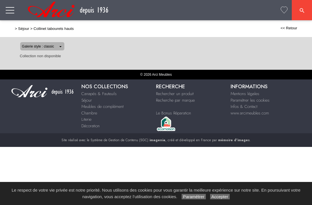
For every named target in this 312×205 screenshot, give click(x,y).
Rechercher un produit (175, 94)
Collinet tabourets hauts (43, 28)
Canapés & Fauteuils (99, 94)
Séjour (13, 28)
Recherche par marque (175, 100)
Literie (86, 119)
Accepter (219, 196)
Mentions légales (245, 94)
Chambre (89, 113)
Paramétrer (194, 196)
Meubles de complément (102, 106)
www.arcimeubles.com (250, 113)
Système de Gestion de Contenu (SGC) (128, 140)
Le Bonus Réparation (173, 113)
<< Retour (299, 28)
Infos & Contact (244, 106)
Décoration (90, 126)
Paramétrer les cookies (250, 100)
